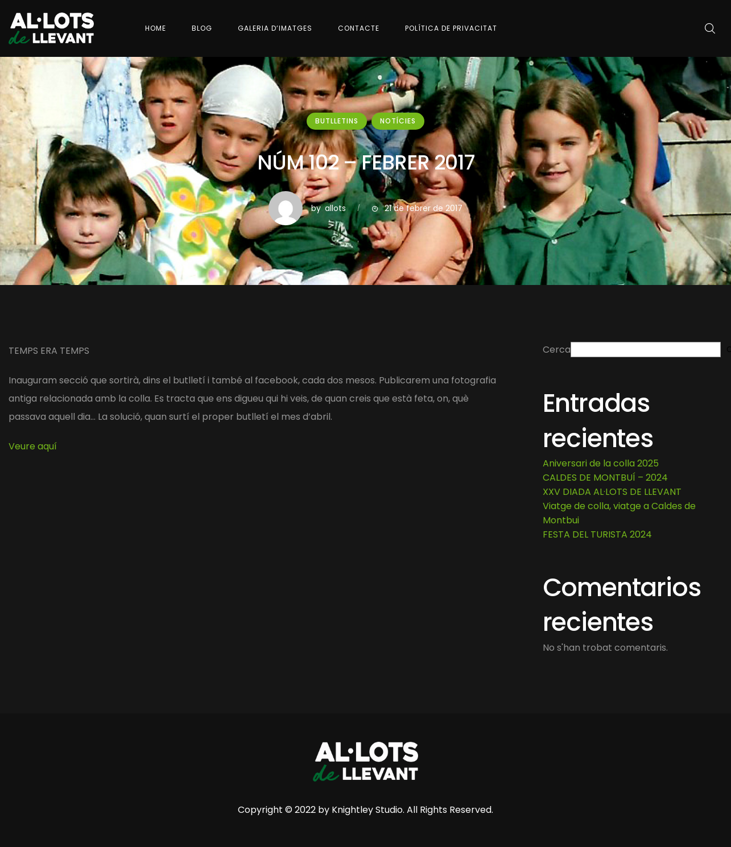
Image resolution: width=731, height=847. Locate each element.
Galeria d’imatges (275, 28)
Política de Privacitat (451, 28)
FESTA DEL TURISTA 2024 (597, 534)
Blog (202, 28)
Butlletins (336, 121)
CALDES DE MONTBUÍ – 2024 (605, 477)
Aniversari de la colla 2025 (601, 463)
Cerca (557, 349)
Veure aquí (33, 446)
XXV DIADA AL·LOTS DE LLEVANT (612, 491)
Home (155, 28)
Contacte (358, 28)
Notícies (398, 121)
